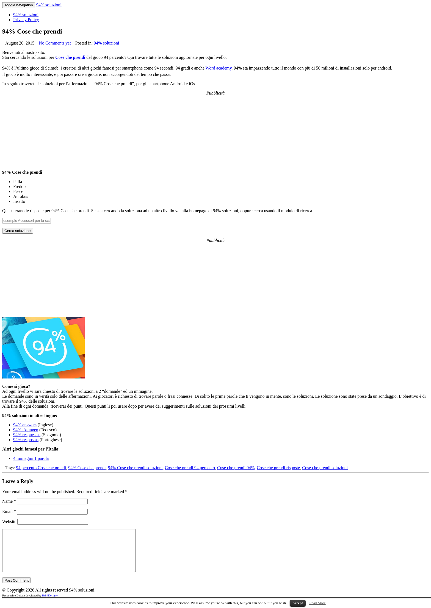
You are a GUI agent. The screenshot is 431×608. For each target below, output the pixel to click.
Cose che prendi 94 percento (190, 467)
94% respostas (25, 439)
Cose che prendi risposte (278, 467)
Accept (297, 603)
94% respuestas (26, 434)
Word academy (219, 68)
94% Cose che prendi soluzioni (135, 467)
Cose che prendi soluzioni (325, 467)
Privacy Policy (26, 19)
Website (9, 521)
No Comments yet (55, 43)
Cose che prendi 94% (236, 467)
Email (9, 511)
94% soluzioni (49, 4)
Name (9, 501)
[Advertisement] (215, 130)
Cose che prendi (70, 57)
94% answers (25, 424)
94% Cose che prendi (87, 467)
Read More (317, 603)
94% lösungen (25, 429)
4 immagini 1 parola (31, 458)
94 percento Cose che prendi (41, 467)
